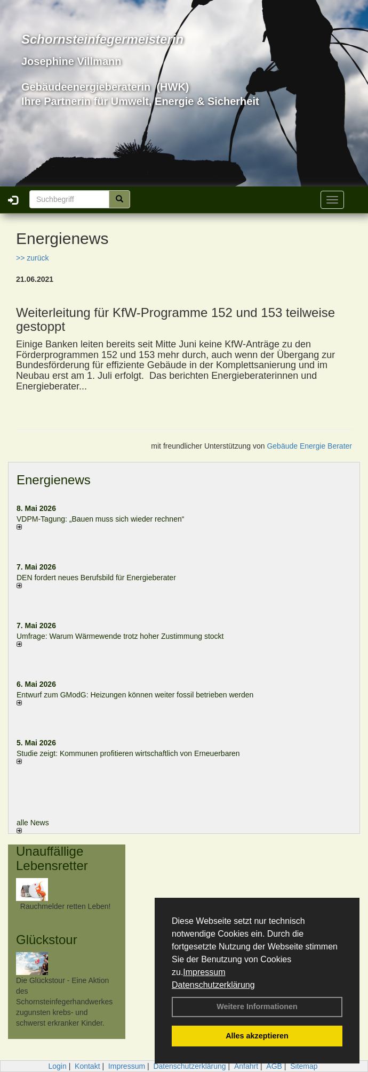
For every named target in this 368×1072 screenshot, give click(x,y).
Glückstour (46, 939)
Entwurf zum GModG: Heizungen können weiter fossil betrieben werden (135, 695)
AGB (274, 1066)
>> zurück (32, 258)
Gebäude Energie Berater (309, 446)
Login (57, 1066)
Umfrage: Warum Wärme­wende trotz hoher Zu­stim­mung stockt (120, 636)
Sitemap (303, 1066)
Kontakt (87, 1066)
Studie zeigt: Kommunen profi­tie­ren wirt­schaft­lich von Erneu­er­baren (128, 753)
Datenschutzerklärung (213, 984)
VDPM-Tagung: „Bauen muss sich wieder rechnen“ (100, 519)
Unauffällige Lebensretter (52, 858)
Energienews (54, 480)
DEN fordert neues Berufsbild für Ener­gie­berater (96, 577)
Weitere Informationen (257, 1006)
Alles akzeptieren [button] (257, 1036)
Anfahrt (246, 1066)
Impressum (204, 972)
